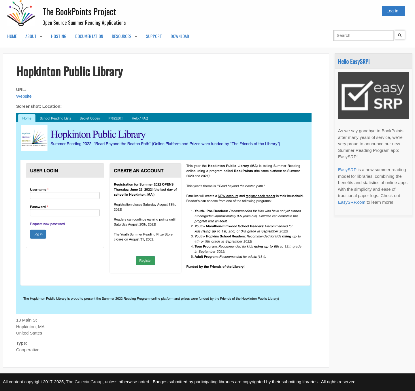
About (31, 38)
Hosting (59, 36)
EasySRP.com (351, 202)
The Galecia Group (84, 381)
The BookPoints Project (79, 11)
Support (154, 36)
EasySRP (347, 169)
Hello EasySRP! (353, 61)
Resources (122, 38)
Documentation (89, 36)
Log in (392, 10)
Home (12, 36)
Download (180, 36)
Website (24, 96)
